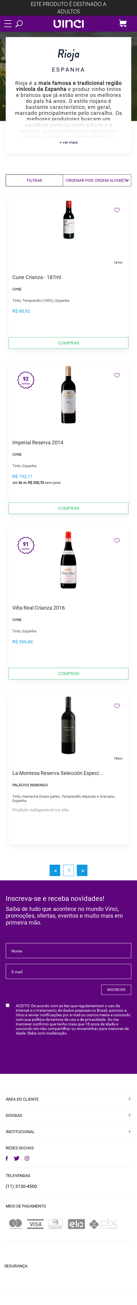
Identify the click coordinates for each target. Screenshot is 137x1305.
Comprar (68, 343)
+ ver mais (69, 142)
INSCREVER (116, 990)
